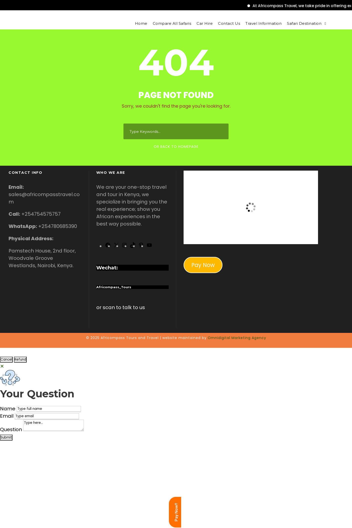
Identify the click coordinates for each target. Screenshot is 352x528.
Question (11, 429)
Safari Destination (304, 23)
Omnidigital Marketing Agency (237, 337)
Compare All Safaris (172, 23)
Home (141, 23)
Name (7, 408)
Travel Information (263, 23)
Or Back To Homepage (176, 146)
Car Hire (205, 23)
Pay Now (203, 265)
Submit (6, 437)
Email (6, 416)
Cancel (6, 359)
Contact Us (229, 23)
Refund (20, 359)
